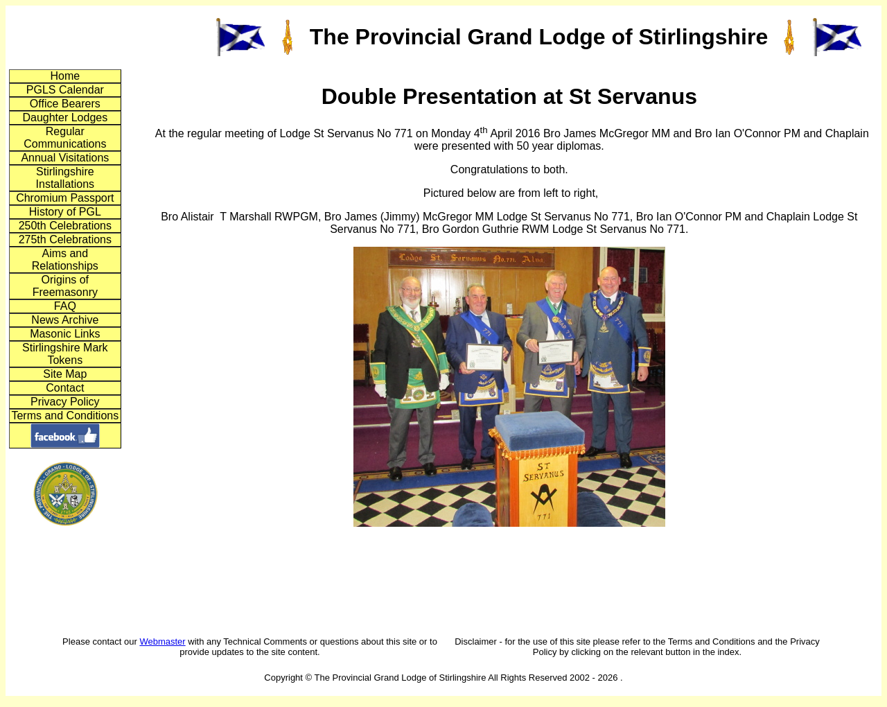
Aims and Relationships (65, 259)
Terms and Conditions (64, 415)
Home (65, 76)
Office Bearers (65, 104)
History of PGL (65, 212)
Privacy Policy (65, 402)
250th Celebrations (65, 226)
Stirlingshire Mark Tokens (65, 354)
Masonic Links (65, 334)
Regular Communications (65, 137)
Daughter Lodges (64, 117)
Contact (65, 388)
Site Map (65, 374)
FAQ (65, 306)
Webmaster (162, 641)
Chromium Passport (65, 198)
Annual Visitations (65, 158)
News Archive (64, 320)
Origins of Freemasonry (65, 286)
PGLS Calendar (65, 90)
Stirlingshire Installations (65, 178)
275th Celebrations (65, 239)
